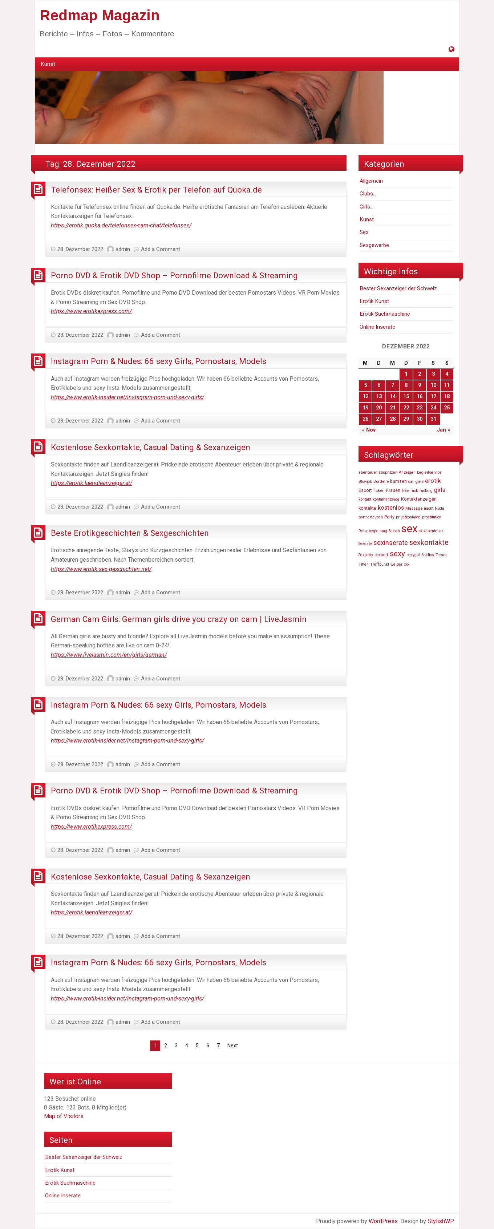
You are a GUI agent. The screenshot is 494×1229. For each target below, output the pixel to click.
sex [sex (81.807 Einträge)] (409, 528)
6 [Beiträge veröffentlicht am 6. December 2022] (378, 385)
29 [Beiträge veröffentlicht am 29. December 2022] (406, 419)
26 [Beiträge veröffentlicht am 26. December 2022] (365, 419)
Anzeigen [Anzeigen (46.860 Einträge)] (407, 472)
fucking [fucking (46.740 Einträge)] (426, 490)
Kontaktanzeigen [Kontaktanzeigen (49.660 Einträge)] (419, 499)
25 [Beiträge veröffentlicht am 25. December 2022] (447, 408)
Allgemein (371, 181)
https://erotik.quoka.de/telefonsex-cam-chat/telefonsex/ (121, 225)
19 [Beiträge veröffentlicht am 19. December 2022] (365, 408)
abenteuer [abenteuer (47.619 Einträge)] (368, 472)
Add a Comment (160, 249)
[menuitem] (48, 64)
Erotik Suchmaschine (385, 314)
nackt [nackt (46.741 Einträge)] (428, 508)
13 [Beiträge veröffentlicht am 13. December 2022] (379, 396)
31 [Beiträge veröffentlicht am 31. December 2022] (433, 419)
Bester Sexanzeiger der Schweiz (398, 288)
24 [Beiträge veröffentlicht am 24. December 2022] (433, 408)
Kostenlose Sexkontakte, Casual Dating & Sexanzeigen (150, 447)
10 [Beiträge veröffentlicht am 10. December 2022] (433, 385)
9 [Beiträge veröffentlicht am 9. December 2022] (419, 385)
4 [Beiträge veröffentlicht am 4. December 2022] (446, 374)
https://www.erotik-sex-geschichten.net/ (101, 569)
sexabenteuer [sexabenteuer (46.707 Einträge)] (431, 531)
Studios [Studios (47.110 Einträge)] (428, 555)
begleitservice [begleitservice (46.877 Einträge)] (429, 472)
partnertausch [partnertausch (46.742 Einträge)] (371, 517)
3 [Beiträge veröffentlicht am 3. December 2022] (433, 374)
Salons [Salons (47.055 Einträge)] (394, 531)
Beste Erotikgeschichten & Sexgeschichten (130, 533)
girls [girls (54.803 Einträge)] (439, 489)
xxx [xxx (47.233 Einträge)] (406, 564)
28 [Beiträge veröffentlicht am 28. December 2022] (393, 419)
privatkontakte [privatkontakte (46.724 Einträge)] (408, 517)
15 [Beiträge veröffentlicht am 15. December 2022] (406, 396)
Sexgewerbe (374, 245)
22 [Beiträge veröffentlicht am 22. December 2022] (406, 408)
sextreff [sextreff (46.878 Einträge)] (381, 555)
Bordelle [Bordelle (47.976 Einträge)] (381, 481)
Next (232, 1045)
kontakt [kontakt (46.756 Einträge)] (365, 499)
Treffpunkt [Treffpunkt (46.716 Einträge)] (379, 564)
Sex (364, 232)
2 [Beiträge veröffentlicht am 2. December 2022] (419, 374)
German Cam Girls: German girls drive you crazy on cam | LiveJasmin (179, 619)
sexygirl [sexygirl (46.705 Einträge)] (413, 555)
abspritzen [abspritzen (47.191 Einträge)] (387, 472)
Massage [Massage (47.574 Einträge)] (413, 508)
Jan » (443, 430)
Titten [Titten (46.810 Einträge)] (364, 564)
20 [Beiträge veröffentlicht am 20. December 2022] (379, 408)
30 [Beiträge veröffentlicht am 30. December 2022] (419, 419)
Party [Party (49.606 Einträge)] (389, 517)
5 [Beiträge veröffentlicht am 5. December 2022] (365, 385)
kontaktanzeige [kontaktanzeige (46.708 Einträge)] (386, 499)
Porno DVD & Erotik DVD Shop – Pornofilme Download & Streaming (174, 275)
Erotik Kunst (374, 301)
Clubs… (368, 193)
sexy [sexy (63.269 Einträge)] (397, 553)
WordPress (383, 1221)
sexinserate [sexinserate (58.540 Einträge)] (390, 543)
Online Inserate (377, 327)
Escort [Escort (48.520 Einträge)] (365, 490)
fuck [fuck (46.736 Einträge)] (414, 490)
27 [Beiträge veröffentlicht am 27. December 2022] (379, 419)
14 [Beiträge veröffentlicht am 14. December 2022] (393, 396)
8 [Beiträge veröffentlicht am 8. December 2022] (406, 385)
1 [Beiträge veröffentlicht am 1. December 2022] (406, 374)
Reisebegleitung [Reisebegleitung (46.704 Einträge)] (373, 531)
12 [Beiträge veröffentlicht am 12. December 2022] (365, 396)
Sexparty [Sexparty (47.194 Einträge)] (366, 555)
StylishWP (441, 1221)
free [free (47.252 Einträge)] (405, 490)
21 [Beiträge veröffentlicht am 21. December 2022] (393, 408)
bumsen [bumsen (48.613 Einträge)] (398, 481)
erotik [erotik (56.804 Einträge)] (433, 480)
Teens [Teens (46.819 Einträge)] (441, 555)
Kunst (48, 64)
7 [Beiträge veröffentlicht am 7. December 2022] (392, 385)
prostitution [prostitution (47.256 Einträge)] (431, 517)
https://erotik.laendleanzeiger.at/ (91, 483)
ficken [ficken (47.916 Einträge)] (379, 490)
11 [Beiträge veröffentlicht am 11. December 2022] (447, 385)
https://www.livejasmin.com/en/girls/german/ (109, 654)
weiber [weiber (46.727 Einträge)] (396, 564)
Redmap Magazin (99, 15)
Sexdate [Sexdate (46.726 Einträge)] (365, 543)
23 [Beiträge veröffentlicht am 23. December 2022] (419, 408)
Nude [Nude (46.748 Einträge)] (439, 508)
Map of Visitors (64, 1116)
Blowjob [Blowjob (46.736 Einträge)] (365, 481)
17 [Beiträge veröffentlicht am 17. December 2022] (433, 396)
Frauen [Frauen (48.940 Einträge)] (393, 490)
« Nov (369, 430)
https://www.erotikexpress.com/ (91, 311)
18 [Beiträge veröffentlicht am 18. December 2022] (447, 396)
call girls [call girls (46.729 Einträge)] (416, 481)
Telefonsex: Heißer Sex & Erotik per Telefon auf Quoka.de (156, 189)
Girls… (366, 206)
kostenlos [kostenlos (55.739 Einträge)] (391, 507)
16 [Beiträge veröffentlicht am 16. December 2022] (419, 396)
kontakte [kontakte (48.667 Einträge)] (367, 508)
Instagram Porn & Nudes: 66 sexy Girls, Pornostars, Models (158, 361)
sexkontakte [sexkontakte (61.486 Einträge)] (429, 542)
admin (123, 249)
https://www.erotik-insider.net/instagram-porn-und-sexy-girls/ (127, 397)
